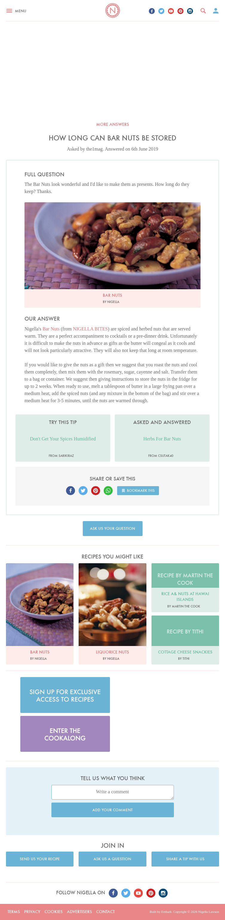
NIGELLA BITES (90, 328)
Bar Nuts (50, 328)
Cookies (54, 911)
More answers (112, 124)
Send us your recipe (40, 858)
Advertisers (79, 911)
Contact (105, 911)
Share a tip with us (185, 858)
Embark (166, 911)
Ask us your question (112, 528)
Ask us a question (112, 858)
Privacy (32, 911)
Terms (13, 911)
